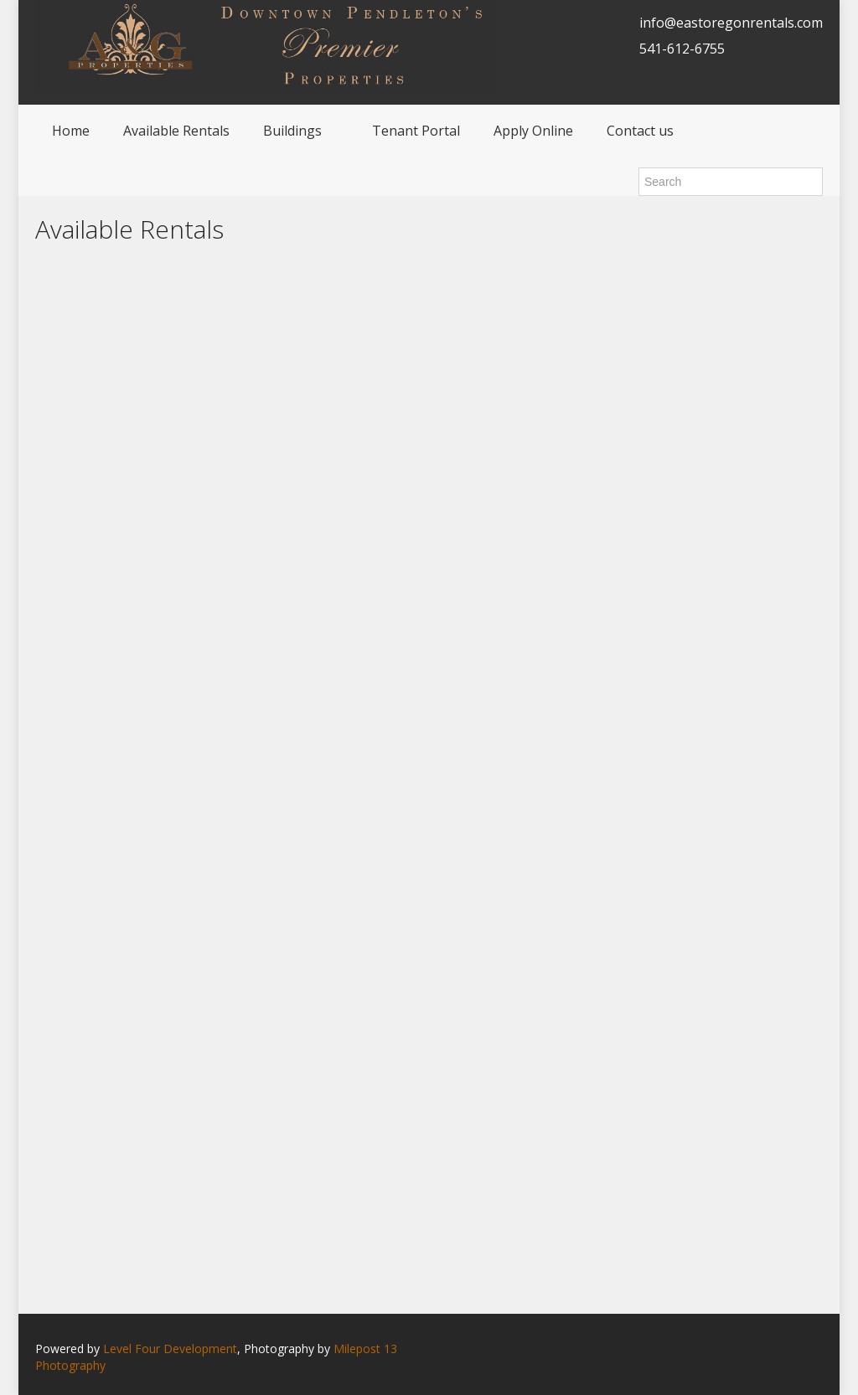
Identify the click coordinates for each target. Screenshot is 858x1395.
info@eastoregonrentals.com (731, 22)
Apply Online (533, 130)
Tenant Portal (416, 130)
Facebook (818, 1350)
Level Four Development (170, 1348)
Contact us (640, 130)
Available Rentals (176, 130)
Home (71, 130)
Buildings (292, 130)
